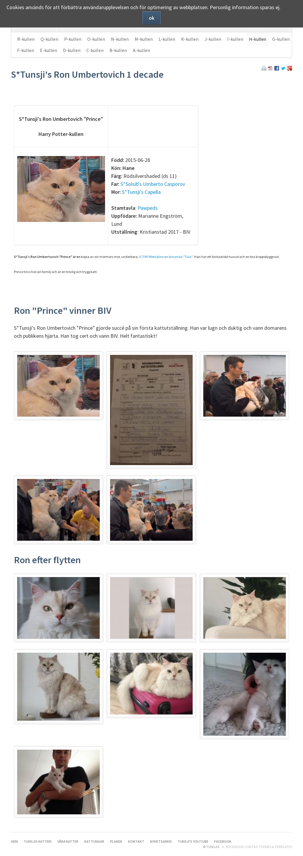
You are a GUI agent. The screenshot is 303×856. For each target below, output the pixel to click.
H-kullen (257, 39)
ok (151, 17)
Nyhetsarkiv (161, 841)
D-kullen (71, 50)
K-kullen (190, 39)
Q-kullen (49, 39)
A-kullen (141, 50)
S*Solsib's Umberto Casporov (152, 184)
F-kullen (25, 50)
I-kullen (235, 39)
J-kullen (212, 39)
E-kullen (48, 50)
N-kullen (120, 39)
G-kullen (281, 39)
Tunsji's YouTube (193, 841)
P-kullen (72, 39)
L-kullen (167, 39)
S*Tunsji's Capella (141, 192)
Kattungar (94, 841)
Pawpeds (148, 207)
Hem (14, 841)
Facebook (222, 841)
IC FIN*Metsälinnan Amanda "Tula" (166, 256)
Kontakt (136, 841)
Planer (116, 841)
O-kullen (96, 39)
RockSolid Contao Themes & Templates (259, 846)
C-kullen (95, 50)
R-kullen (26, 39)
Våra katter (67, 841)
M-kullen (144, 39)
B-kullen (118, 50)
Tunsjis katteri (37, 841)
